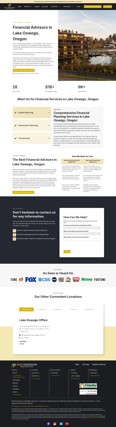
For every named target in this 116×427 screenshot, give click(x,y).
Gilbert (14, 392)
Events (37, 6)
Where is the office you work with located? (76, 231)
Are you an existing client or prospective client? (78, 225)
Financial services (99, 364)
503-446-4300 (34, 73)
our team (45, 6)
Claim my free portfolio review (92, 6)
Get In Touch (107, 6)
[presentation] (76, 245)
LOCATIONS (54, 6)
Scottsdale (16, 380)
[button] (28, 6)
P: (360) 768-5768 (94, 375)
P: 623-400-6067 (16, 375)
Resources (67, 6)
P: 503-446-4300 (75, 378)
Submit (67, 251)
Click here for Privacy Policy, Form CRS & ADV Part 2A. (30, 406)
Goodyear (15, 389)
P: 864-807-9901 (55, 375)
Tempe (14, 386)
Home (19, 6)
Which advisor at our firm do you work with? (76, 237)
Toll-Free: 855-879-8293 (18, 377)
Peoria (14, 373)
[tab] (32, 112)
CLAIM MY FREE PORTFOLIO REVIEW (23, 70)
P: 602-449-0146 (16, 394)
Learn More (22, 341)
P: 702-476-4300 (36, 378)
